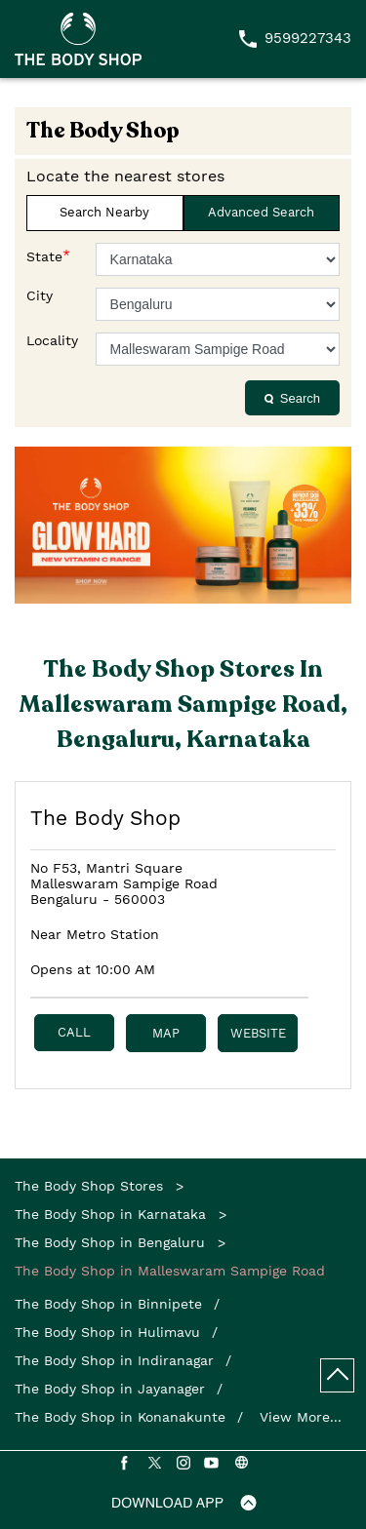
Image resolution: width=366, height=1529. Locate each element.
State (48, 255)
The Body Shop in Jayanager (110, 1388)
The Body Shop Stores (91, 1186)
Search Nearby (104, 212)
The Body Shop (105, 817)
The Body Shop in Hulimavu (107, 1332)
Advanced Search (261, 212)
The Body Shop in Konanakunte (120, 1417)
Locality (52, 340)
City (39, 295)
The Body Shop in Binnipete (108, 1304)
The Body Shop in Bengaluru (110, 1242)
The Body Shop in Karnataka (110, 1214)
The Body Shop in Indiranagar (114, 1360)
